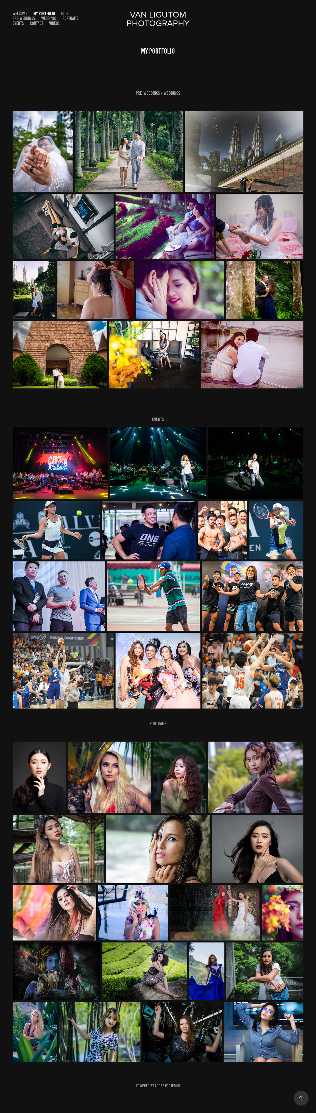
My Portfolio (44, 13)
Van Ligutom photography (158, 18)
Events (18, 23)
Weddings (49, 18)
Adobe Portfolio (167, 1085)
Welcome (20, 13)
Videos (54, 23)
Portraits (70, 18)
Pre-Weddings (24, 18)
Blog (64, 13)
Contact (36, 23)
